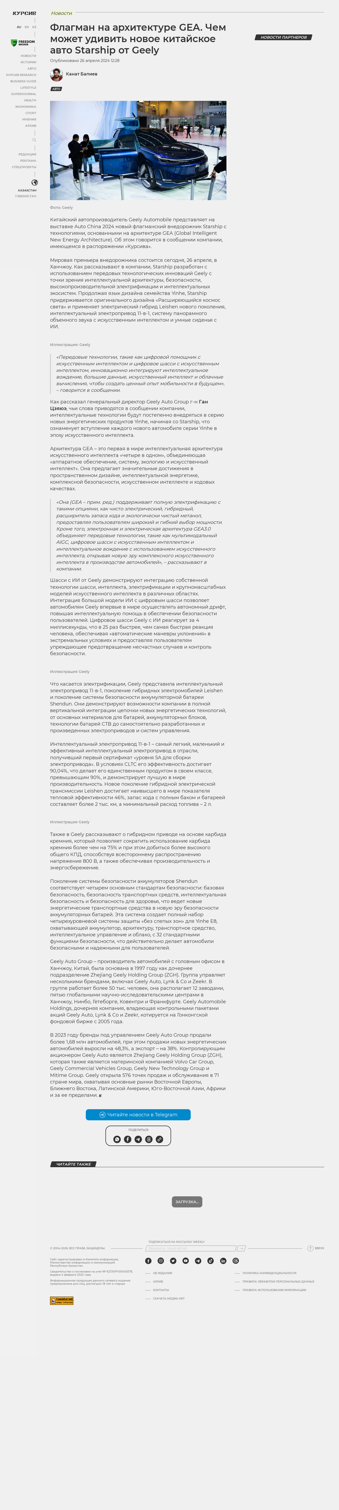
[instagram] (161, 1261)
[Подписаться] (241, 1248)
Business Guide (24, 80)
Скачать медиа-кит (168, 1298)
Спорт (31, 112)
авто (56, 89)
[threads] (235, 1261)
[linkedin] (223, 1261)
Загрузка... (187, 1201)
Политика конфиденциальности (270, 1273)
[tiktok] (210, 1261)
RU (19, 26)
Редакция (28, 153)
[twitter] (173, 1261)
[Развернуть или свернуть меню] (34, 139)
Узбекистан (26, 195)
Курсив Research (22, 74)
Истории (29, 61)
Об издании (163, 1273)
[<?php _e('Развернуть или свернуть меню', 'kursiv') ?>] (34, 182)
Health (30, 99)
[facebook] (148, 1261)
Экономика (26, 106)
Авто (32, 68)
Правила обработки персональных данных (279, 1281)
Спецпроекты (25, 166)
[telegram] (198, 1261)
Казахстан (27, 189)
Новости (28, 55)
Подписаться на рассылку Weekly (177, 1242)
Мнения (29, 118)
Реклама (28, 160)
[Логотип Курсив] (24, 12)
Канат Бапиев (81, 74)
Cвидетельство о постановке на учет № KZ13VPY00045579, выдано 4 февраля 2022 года (91, 1273)
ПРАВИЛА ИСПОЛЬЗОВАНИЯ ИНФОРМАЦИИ (275, 1290)
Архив (31, 125)
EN (27, 26)
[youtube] (185, 1261)
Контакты (161, 1290)
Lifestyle (28, 87)
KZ (34, 26)
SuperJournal (24, 93)
